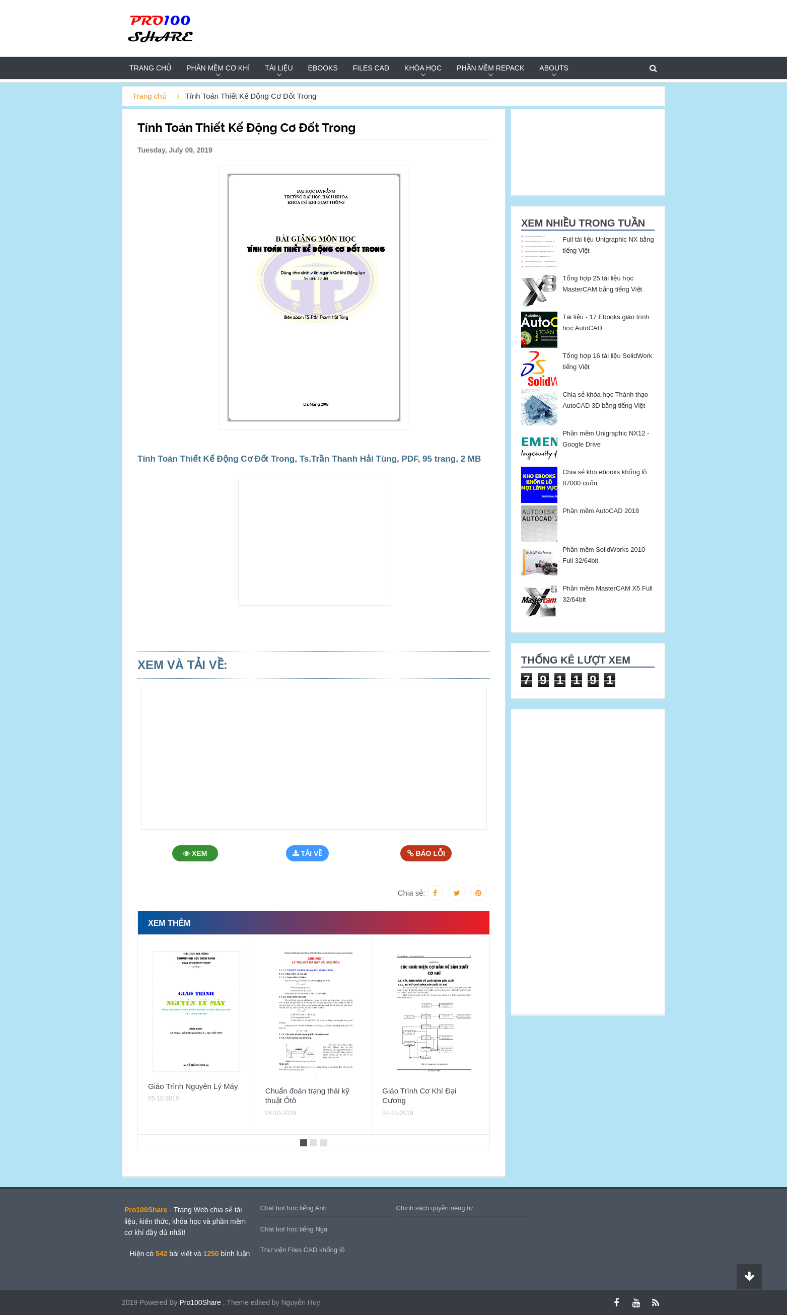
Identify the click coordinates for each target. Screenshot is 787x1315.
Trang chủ (150, 68)
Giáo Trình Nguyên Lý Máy (193, 1086)
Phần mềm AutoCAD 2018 (600, 511)
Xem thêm (169, 923)
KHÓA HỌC (423, 68)
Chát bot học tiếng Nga (294, 1229)
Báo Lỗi (427, 853)
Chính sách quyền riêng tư (434, 1208)
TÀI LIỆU (279, 68)
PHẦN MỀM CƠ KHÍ (218, 68)
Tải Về (310, 853)
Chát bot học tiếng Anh (293, 1208)
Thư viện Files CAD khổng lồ (302, 1250)
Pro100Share (201, 1302)
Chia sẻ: (411, 893)
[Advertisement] (79, 235)
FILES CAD (371, 68)
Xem (196, 853)
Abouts (553, 68)
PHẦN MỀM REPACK (490, 68)
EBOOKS (323, 68)
